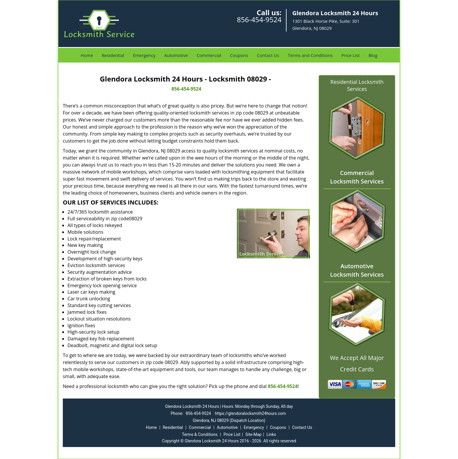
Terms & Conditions (200, 434)
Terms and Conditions (310, 55)
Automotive (176, 55)
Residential (113, 55)
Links (271, 434)
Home (87, 55)
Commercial (209, 55)
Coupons (239, 55)
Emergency (144, 55)
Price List (350, 55)
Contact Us (268, 55)
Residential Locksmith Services (357, 85)
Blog (372, 55)
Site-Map (253, 434)
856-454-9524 (259, 19)
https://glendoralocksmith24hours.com (250, 413)
